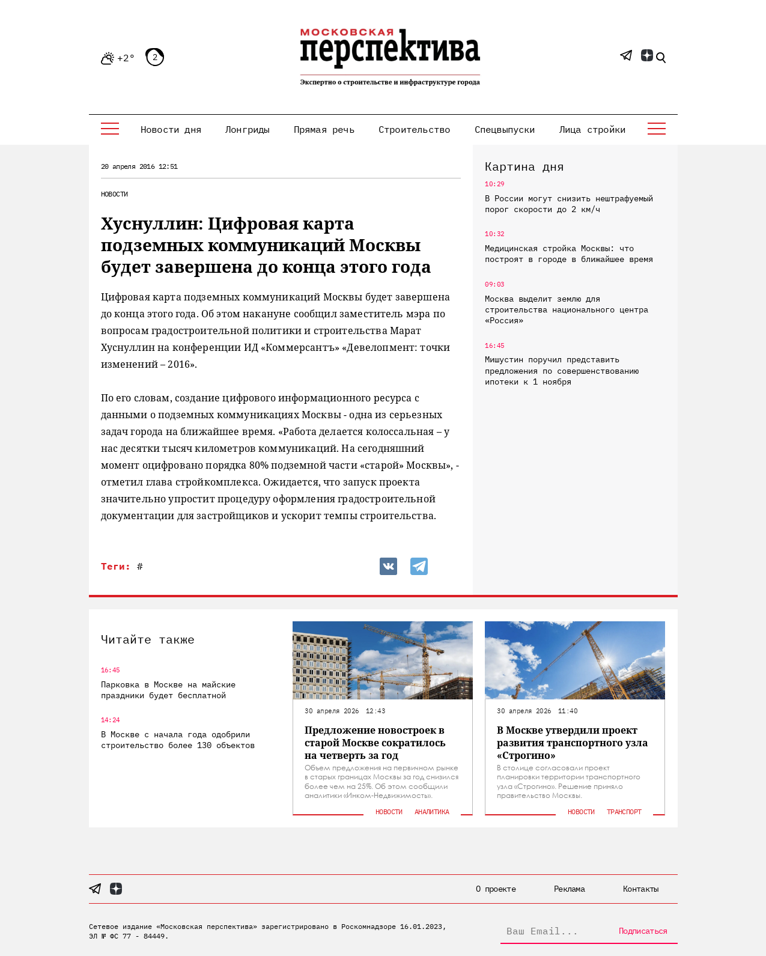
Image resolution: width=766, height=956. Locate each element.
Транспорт (624, 811)
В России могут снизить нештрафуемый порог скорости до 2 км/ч (569, 204)
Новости (114, 193)
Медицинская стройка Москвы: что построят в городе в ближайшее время (569, 253)
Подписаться (643, 930)
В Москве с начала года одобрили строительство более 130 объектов (178, 739)
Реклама (569, 888)
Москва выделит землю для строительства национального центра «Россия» (566, 309)
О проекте (495, 888)
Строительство (414, 129)
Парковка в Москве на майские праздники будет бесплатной (168, 690)
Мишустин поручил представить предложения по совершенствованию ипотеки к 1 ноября (562, 370)
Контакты (640, 888)
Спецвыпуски (505, 129)
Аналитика (432, 811)
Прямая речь (324, 129)
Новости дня (171, 129)
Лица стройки (592, 129)
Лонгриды (247, 129)
